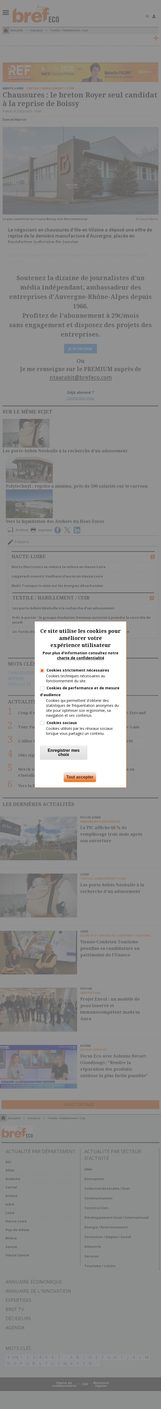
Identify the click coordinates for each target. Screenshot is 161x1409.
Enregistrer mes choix (64, 752)
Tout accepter (80, 777)
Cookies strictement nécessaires (78, 670)
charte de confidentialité (80, 658)
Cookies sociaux (62, 722)
